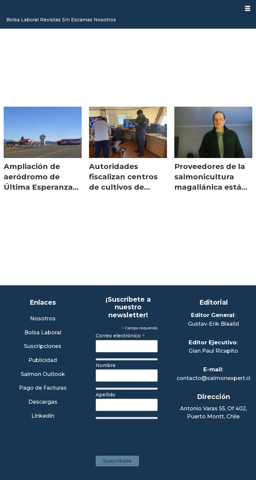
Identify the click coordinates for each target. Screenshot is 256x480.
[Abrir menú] (247, 8)
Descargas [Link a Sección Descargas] (42, 402)
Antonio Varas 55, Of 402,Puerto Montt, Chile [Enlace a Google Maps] (213, 412)
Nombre (106, 365)
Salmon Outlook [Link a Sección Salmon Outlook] (43, 374)
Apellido (105, 395)
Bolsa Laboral (22, 20)
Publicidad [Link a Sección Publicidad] (42, 360)
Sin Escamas (77, 20)
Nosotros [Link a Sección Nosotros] (43, 319)
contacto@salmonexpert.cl (213, 378)
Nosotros (105, 20)
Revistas (50, 20)
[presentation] (146, 434)
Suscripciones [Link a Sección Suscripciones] (42, 346)
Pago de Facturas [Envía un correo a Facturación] (43, 388)
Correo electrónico (120, 335)
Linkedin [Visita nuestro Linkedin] (42, 416)
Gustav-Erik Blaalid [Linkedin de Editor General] (213, 324)
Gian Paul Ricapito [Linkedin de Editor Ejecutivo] (213, 351)
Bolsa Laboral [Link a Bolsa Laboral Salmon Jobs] (42, 333)
